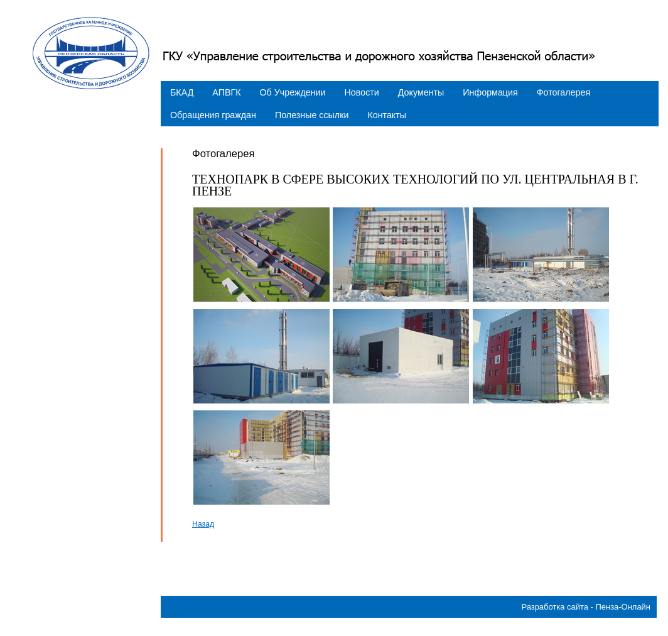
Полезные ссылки (311, 115)
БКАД (181, 92)
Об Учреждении (293, 92)
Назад (203, 524)
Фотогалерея (563, 92)
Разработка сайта (554, 606)
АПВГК (226, 92)
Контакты (386, 115)
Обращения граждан (213, 115)
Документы (421, 92)
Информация (490, 92)
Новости (362, 92)
